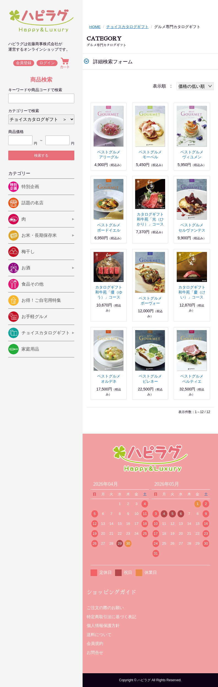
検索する (41, 155)
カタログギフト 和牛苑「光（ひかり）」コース (152, 219)
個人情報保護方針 (103, 625)
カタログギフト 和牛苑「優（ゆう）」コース (110, 292)
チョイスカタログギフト (128, 27)
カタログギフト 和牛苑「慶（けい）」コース (193, 292)
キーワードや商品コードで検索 (35, 90)
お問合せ (95, 652)
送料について (99, 634)
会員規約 (95, 643)
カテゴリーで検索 (23, 111)
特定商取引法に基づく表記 (111, 616)
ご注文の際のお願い (105, 607)
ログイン (47, 63)
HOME (95, 27)
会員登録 (23, 63)
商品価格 (16, 132)
